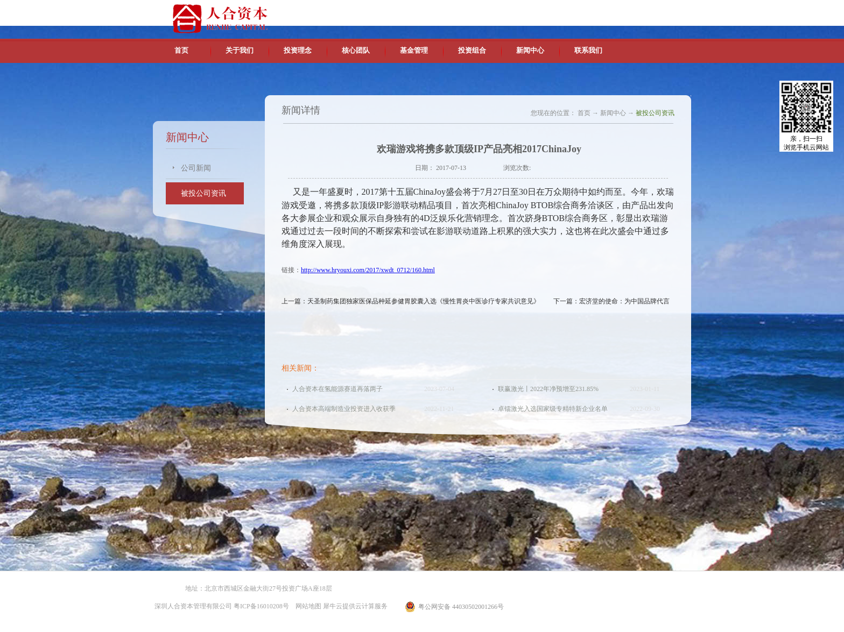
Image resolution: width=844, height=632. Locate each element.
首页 (181, 50)
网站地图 (306, 606)
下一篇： (611, 301)
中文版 (588, 11)
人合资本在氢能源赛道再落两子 (337, 389)
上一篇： (411, 301)
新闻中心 (613, 113)
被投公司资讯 (655, 113)
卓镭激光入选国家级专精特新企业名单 (553, 409)
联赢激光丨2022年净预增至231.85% (548, 389)
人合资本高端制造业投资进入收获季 (344, 409)
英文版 (613, 11)
